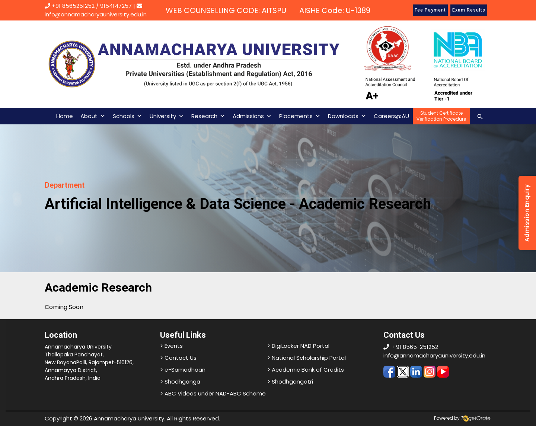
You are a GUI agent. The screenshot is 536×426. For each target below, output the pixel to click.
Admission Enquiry (527, 213)
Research (208, 116)
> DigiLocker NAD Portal (298, 346)
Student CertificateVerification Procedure (441, 116)
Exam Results (468, 10)
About (92, 116)
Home (64, 116)
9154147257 (116, 6)
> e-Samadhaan (182, 369)
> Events (171, 346)
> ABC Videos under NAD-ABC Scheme (213, 393)
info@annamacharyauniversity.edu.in (434, 355)
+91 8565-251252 (415, 347)
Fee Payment (430, 10)
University (167, 116)
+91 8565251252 (73, 6)
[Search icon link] (480, 116)
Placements (299, 116)
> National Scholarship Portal (306, 358)
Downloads (347, 116)
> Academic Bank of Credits (305, 369)
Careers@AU (391, 116)
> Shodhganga (180, 381)
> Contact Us (178, 358)
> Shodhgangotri (290, 381)
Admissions (252, 116)
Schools (127, 116)
